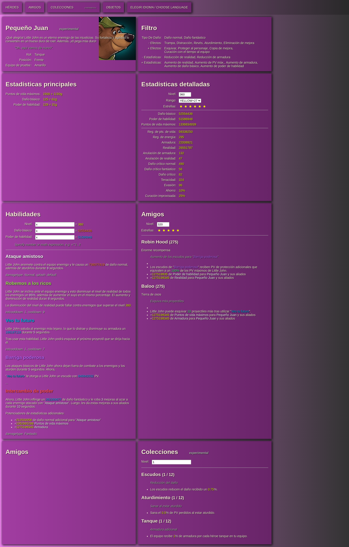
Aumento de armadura (241, 62)
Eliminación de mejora (239, 43)
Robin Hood (154, 241)
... (7, 383)
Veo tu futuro (20, 320)
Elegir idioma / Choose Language (159, 7)
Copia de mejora (221, 48)
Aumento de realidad (178, 62)
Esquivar (170, 48)
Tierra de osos (151, 294)
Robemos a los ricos (28, 283)
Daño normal (173, 37)
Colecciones (159, 452)
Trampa (169, 43)
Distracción (184, 43)
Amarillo (40, 65)
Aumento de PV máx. (209, 62)
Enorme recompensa (155, 250)
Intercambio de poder (29, 391)
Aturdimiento (213, 43)
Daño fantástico (194, 37)
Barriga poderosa (25, 357)
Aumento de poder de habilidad (222, 66)
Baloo (147, 286)
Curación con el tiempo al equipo (187, 52)
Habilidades (23, 214)
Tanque (39, 54)
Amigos (152, 214)
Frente (38, 60)
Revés (198, 43)
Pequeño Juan (217, 274)
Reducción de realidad (179, 57)
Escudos (151, 474)
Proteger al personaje (193, 48)
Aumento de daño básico (181, 66)
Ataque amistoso (24, 256)
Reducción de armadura (213, 57)
